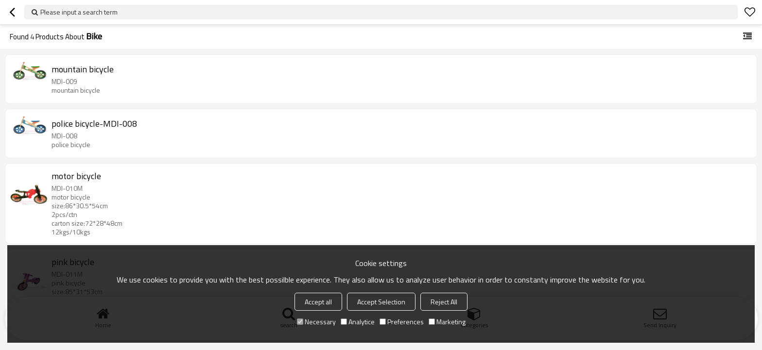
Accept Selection (381, 302)
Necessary (316, 322)
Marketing (447, 322)
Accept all (318, 302)
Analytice (358, 322)
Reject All (444, 302)
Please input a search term (79, 12)
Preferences (402, 322)
